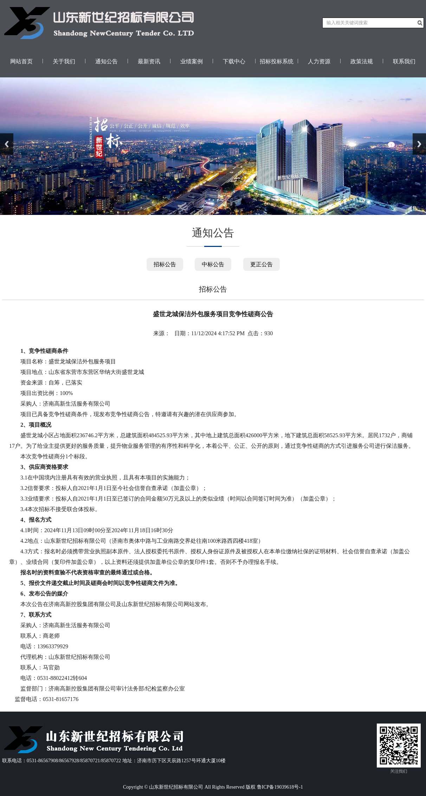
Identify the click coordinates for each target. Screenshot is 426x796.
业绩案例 (191, 61)
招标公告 (165, 264)
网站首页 (21, 61)
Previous (6, 144)
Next (419, 144)
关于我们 (64, 61)
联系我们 (404, 61)
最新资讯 (149, 61)
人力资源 (319, 61)
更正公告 (261, 264)
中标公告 (213, 264)
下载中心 (234, 61)
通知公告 (106, 61)
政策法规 (361, 61)
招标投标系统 (276, 61)
